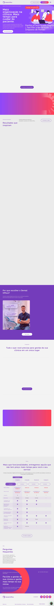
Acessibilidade (52, 16)
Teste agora (27, 334)
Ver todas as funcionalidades (27, 87)
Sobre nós (4, 604)
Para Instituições (30, 604)
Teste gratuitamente (8, 31)
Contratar (12, 484)
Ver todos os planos (27, 535)
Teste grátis (44, 2)
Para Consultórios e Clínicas (20, 604)
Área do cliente (35, 2)
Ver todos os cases (46, 120)
